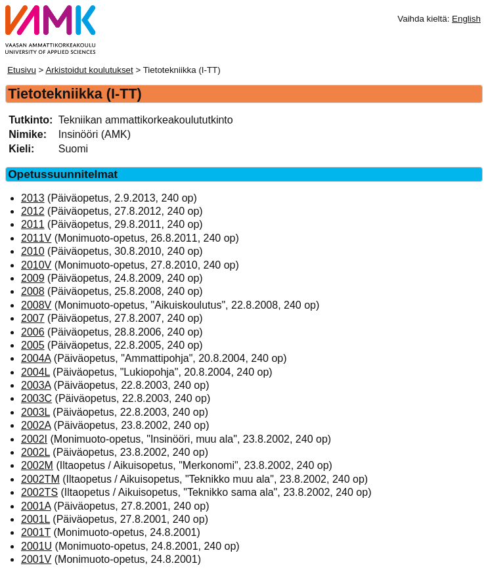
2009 (33, 278)
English (466, 19)
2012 (33, 211)
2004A (36, 358)
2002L (35, 452)
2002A (36, 425)
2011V (36, 238)
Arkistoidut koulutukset (89, 70)
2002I (34, 439)
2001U (36, 546)
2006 (33, 332)
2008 (33, 291)
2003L (35, 412)
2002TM (40, 479)
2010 (33, 251)
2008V (36, 305)
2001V (36, 559)
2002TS (39, 492)
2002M (37, 465)
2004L (35, 372)
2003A (36, 385)
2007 (33, 318)
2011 (33, 224)
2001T (36, 532)
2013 (33, 198)
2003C (36, 398)
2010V (36, 265)
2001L (35, 519)
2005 (33, 345)
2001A (36, 506)
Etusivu (21, 70)
